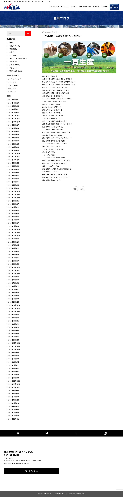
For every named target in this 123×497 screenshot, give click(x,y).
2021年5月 (14, 289)
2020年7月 (14, 321)
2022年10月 (14, 235)
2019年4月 (14, 368)
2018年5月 (14, 403)
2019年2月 (14, 374)
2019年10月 (14, 349)
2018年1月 (14, 416)
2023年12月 (14, 191)
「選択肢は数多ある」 (16, 71)
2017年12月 (14, 419)
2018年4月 (14, 406)
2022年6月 (14, 248)
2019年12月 (14, 343)
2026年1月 (14, 112)
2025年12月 (14, 115)
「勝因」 (11, 42)
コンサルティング (14, 79)
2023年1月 (14, 226)
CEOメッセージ (85, 6)
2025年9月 (14, 125)
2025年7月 (14, 131)
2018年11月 (14, 384)
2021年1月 (14, 302)
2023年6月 (14, 210)
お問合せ (104, 6)
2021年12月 (14, 267)
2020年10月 (14, 311)
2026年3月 (14, 106)
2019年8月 (14, 356)
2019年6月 (14, 362)
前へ (75, 189)
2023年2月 (14, 223)
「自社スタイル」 (14, 46)
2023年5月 (14, 213)
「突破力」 (12, 52)
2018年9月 (14, 390)
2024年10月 (14, 160)
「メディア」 (13, 61)
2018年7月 (14, 397)
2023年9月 (14, 201)
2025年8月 (14, 128)
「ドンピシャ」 (13, 68)
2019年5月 (14, 365)
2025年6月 (14, 134)
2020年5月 (14, 327)
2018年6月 (14, 400)
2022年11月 (14, 232)
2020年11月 (14, 308)
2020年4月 (14, 330)
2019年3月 (14, 371)
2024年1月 (14, 188)
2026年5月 (13, 100)
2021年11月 (14, 270)
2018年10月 (14, 387)
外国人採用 (12, 88)
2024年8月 (14, 166)
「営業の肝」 (13, 49)
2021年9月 (14, 277)
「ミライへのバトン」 (16, 55)
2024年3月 (14, 182)
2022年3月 (14, 258)
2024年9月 (14, 163)
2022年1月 (14, 264)
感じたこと (12, 92)
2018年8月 (14, 393)
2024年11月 (14, 156)
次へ (82, 189)
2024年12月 (14, 153)
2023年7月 (14, 207)
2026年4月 (14, 103)
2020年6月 (14, 324)
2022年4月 (14, 254)
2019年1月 (14, 378)
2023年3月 (14, 220)
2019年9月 (14, 352)
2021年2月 (14, 299)
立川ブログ (114, 6)
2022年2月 (14, 261)
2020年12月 (14, 305)
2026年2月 (14, 109)
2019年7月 (14, 359)
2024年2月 (14, 185)
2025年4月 (14, 141)
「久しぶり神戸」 (14, 65)
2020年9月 (14, 314)
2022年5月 (14, 251)
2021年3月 (14, 295)
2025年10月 (14, 122)
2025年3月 (14, 144)
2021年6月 (14, 286)
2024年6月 (14, 172)
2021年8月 (14, 280)
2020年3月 (14, 333)
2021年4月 (14, 292)
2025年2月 (14, 147)
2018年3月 (14, 409)
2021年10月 (14, 273)
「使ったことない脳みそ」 (18, 58)
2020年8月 (14, 318)
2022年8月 (14, 242)
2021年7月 (14, 283)
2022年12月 (14, 229)
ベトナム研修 (13, 85)
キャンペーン (54, 6)
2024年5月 (14, 175)
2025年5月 (14, 137)
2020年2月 (14, 337)
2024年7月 (14, 169)
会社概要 (96, 6)
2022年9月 (14, 239)
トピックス (65, 6)
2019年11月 (14, 346)
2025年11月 (14, 118)
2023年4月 (14, 217)
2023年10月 (14, 197)
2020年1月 (14, 340)
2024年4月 (14, 179)
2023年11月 (14, 194)
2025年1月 (14, 150)
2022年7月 (14, 245)
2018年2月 (14, 412)
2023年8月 (14, 204)
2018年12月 (14, 381)
